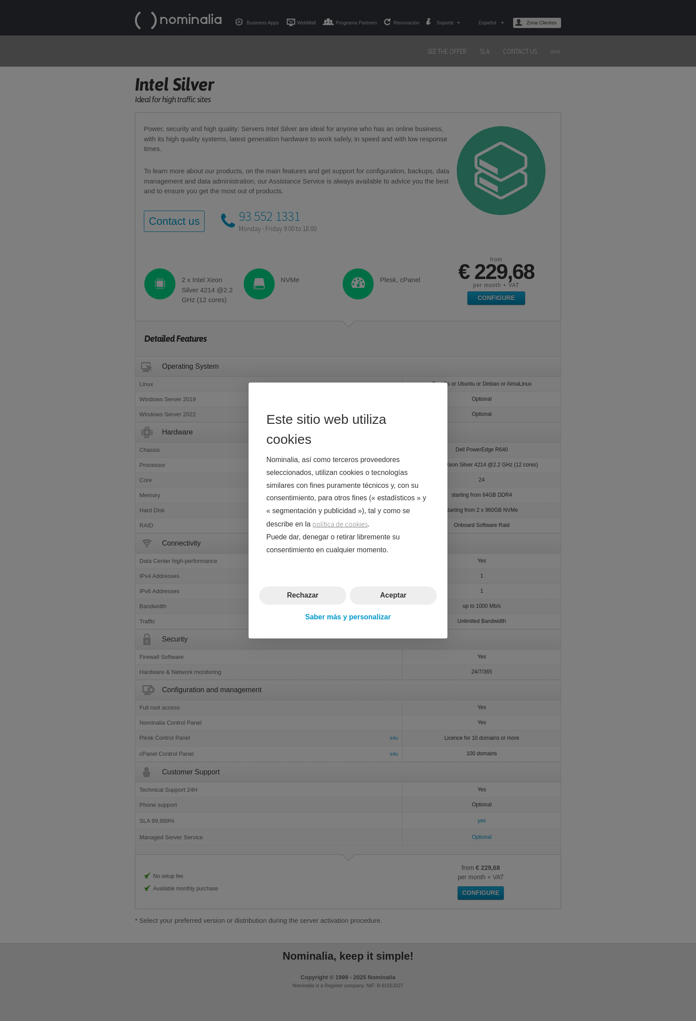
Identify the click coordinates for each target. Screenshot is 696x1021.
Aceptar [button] (393, 595)
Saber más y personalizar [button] (348, 617)
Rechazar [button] (302, 595)
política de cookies (340, 523)
